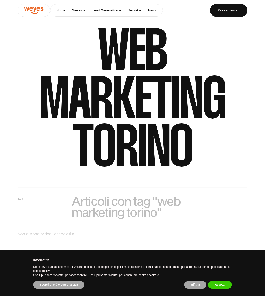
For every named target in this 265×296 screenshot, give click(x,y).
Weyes (77, 10)
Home (61, 10)
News (152, 10)
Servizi (133, 10)
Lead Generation (105, 10)
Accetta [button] (220, 284)
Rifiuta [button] (195, 284)
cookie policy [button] (41, 270)
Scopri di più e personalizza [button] (59, 284)
